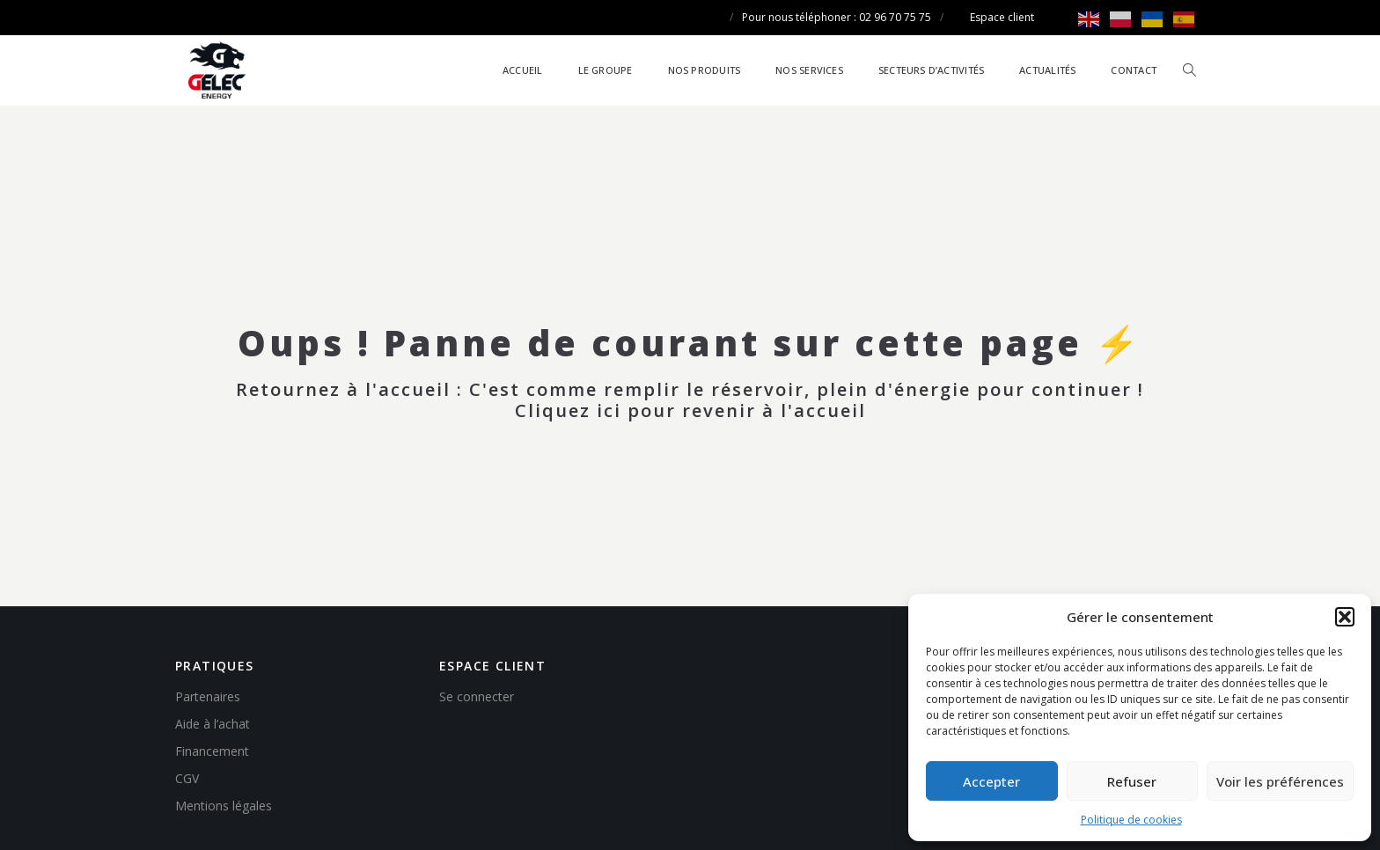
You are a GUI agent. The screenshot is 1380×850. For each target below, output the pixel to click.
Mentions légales (223, 805)
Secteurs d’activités (931, 70)
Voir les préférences (1280, 781)
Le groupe (605, 70)
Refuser (1131, 781)
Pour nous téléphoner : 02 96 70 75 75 (836, 17)
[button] (1345, 617)
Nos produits (704, 70)
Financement (212, 751)
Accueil (523, 70)
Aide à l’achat (212, 723)
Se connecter (476, 696)
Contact (1133, 70)
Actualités (1047, 70)
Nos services (809, 70)
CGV (187, 778)
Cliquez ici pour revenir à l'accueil (690, 410)
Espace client (1002, 17)
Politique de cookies (1131, 819)
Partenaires (207, 696)
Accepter (991, 781)
